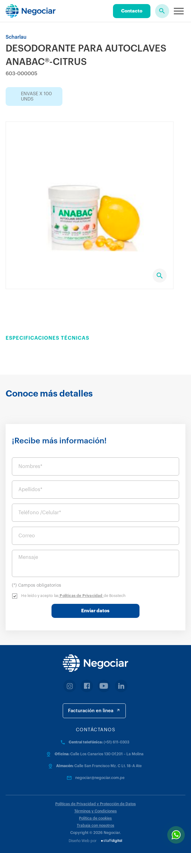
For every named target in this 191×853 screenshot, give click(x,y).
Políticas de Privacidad (81, 596)
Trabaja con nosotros (95, 825)
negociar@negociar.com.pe (100, 778)
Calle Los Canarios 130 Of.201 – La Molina (107, 754)
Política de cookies (95, 818)
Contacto (131, 11)
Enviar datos (95, 611)
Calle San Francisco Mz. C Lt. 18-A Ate (108, 766)
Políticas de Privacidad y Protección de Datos (95, 804)
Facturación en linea (94, 710)
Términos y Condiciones (95, 811)
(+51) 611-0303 (116, 742)
